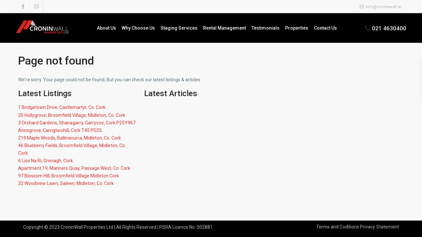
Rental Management (224, 28)
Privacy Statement (379, 226)
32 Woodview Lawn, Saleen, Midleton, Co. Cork (66, 183)
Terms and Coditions (337, 226)
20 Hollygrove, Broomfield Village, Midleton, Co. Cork (71, 115)
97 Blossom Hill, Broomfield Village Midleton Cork (68, 175)
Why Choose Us (138, 28)
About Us (106, 28)
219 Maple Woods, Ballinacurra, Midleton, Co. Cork (69, 138)
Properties (296, 28)
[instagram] (36, 6)
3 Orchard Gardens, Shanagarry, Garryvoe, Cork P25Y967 (77, 122)
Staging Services (179, 28)
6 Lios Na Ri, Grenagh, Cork (45, 160)
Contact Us (325, 28)
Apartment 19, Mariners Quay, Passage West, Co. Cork (74, 168)
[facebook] (23, 6)
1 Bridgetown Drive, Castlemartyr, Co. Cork (62, 107)
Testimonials (266, 28)
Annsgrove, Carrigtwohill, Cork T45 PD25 (60, 130)
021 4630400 (389, 28)
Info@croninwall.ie (383, 6)
